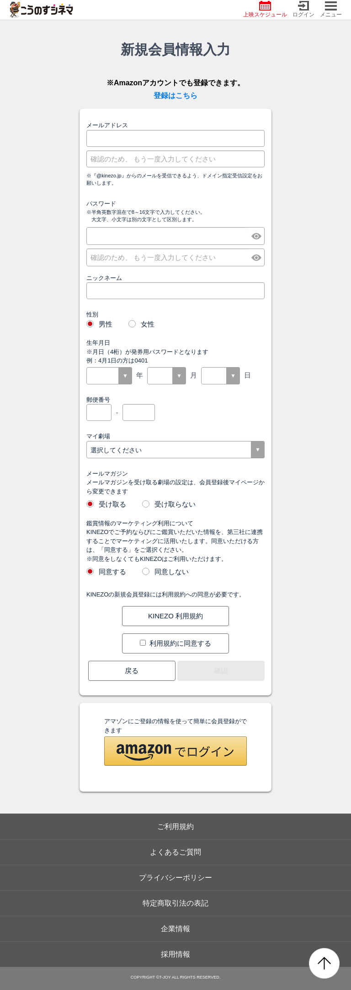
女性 (141, 323)
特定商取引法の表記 (175, 903)
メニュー (331, 9)
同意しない (165, 571)
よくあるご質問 (175, 852)
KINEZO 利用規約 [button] (175, 616)
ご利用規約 (175, 826)
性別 (92, 314)
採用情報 (175, 954)
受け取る (106, 503)
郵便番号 (98, 399)
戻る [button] (131, 670)
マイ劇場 (98, 436)
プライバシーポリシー (175, 877)
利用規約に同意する (175, 643)
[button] (175, 751)
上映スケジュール (265, 9)
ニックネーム (104, 278)
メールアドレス (107, 125)
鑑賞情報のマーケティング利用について (139, 523)
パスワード (101, 203)
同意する (106, 571)
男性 (99, 323)
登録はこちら (175, 95)
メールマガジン (107, 473)
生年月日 (98, 342)
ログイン (303, 9)
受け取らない (169, 503)
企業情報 (175, 929)
